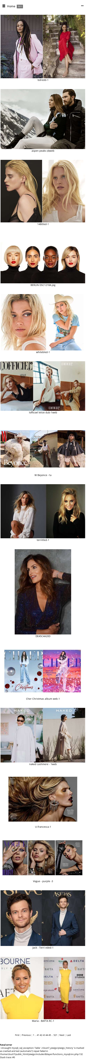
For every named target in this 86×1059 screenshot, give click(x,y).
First (17, 1035)
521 (55, 1035)
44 (47, 1035)
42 (41, 1035)
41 (38, 1035)
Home (11, 6)
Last (69, 1035)
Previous (26, 1035)
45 (50, 1035)
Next (61, 1035)
